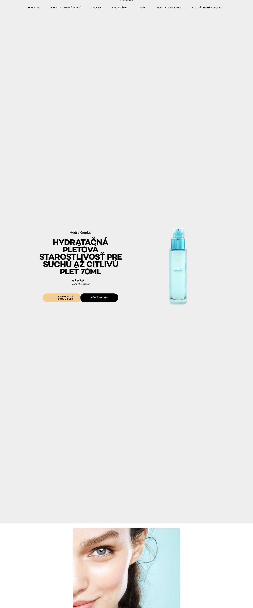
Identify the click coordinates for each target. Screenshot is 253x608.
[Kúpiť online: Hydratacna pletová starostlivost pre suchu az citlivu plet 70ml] (99, 297)
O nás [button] (142, 7)
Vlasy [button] (97, 7)
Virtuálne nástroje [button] (206, 7)
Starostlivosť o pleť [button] (66, 7)
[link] (80, 282)
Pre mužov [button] (119, 7)
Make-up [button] (34, 7)
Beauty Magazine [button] (169, 7)
